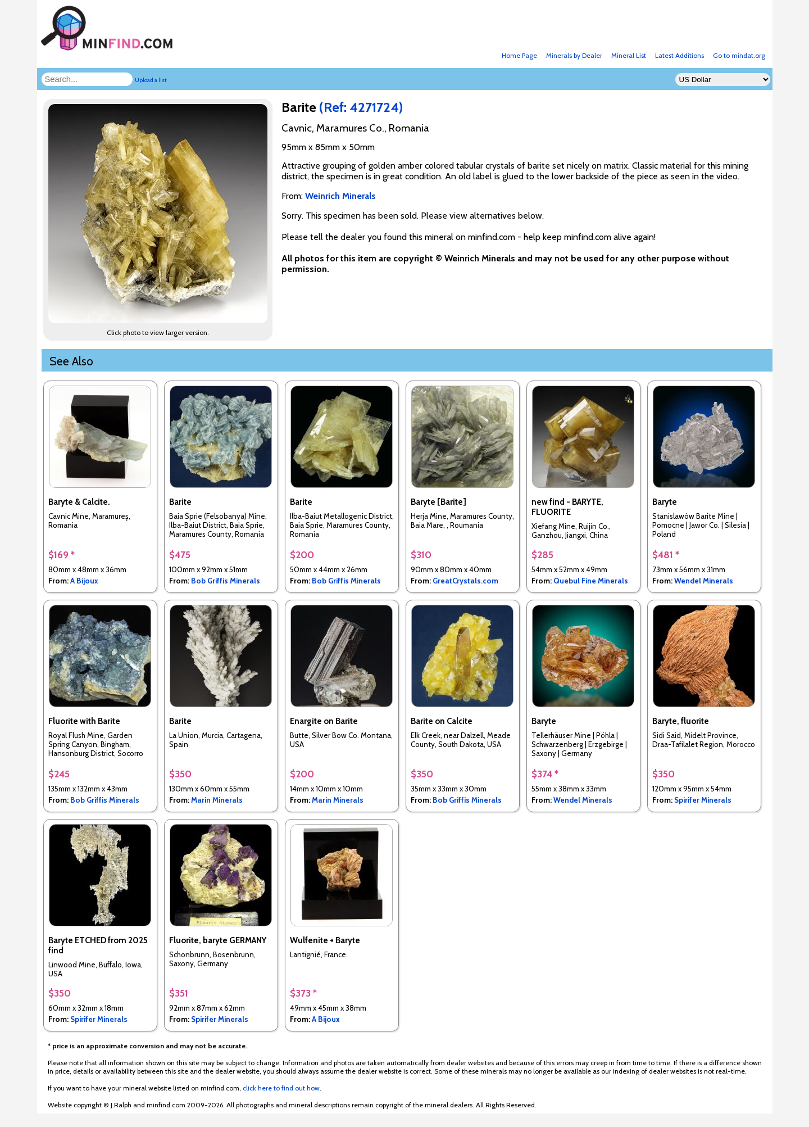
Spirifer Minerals (702, 799)
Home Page (519, 55)
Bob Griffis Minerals (225, 580)
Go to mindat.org (739, 55)
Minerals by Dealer (574, 55)
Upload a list (151, 80)
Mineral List (628, 55)
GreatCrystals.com (465, 580)
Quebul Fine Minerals (590, 580)
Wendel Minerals (703, 580)
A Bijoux (84, 580)
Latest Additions (679, 55)
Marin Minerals (217, 799)
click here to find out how (281, 1088)
